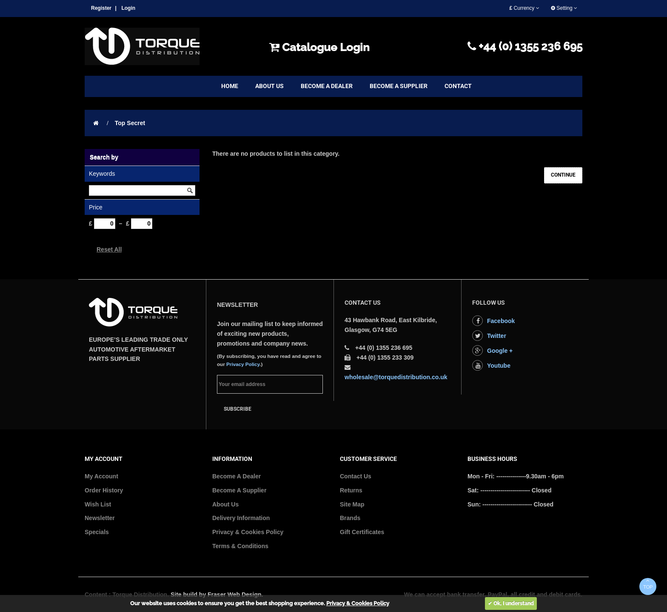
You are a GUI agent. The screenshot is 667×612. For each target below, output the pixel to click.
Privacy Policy (242, 364)
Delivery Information (241, 518)
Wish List (98, 504)
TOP (647, 584)
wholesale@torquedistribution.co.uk (396, 377)
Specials (97, 532)
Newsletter (100, 518)
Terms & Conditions (240, 546)
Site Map (352, 504)
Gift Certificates (362, 532)
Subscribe (237, 409)
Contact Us (355, 476)
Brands (350, 518)
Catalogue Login (319, 47)
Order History (104, 490)
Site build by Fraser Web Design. (217, 594)
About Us (225, 504)
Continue (563, 175)
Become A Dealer (236, 476)
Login (128, 8)
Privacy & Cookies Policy (247, 532)
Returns (351, 490)
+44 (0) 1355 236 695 (524, 46)
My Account (101, 476)
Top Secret (130, 123)
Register (101, 8)
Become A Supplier (239, 490)
